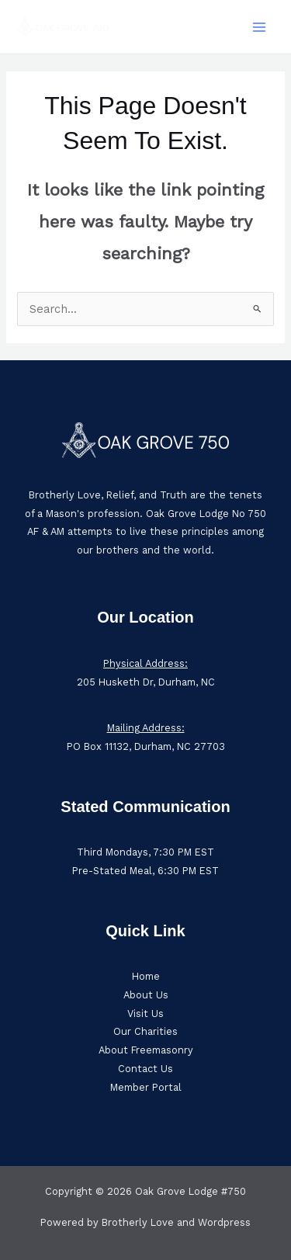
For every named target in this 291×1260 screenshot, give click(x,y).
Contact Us (145, 1068)
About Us (145, 995)
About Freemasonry (146, 1050)
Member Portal (146, 1087)
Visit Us (145, 1013)
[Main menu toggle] (259, 27)
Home (146, 976)
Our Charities (145, 1031)
